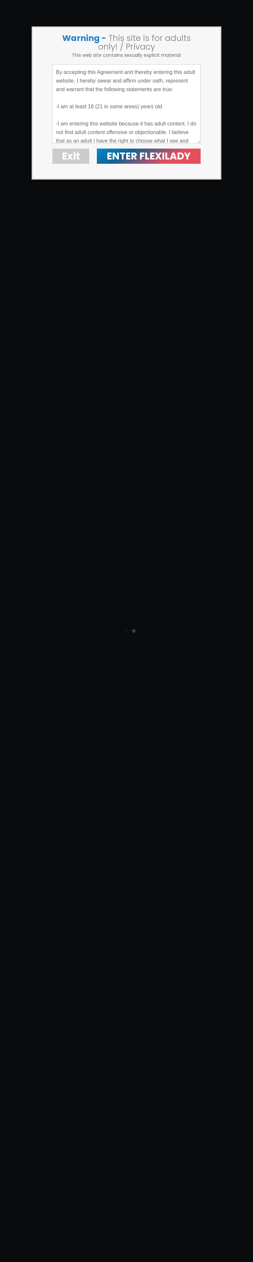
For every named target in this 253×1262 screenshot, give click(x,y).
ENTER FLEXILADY (149, 156)
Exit (71, 156)
